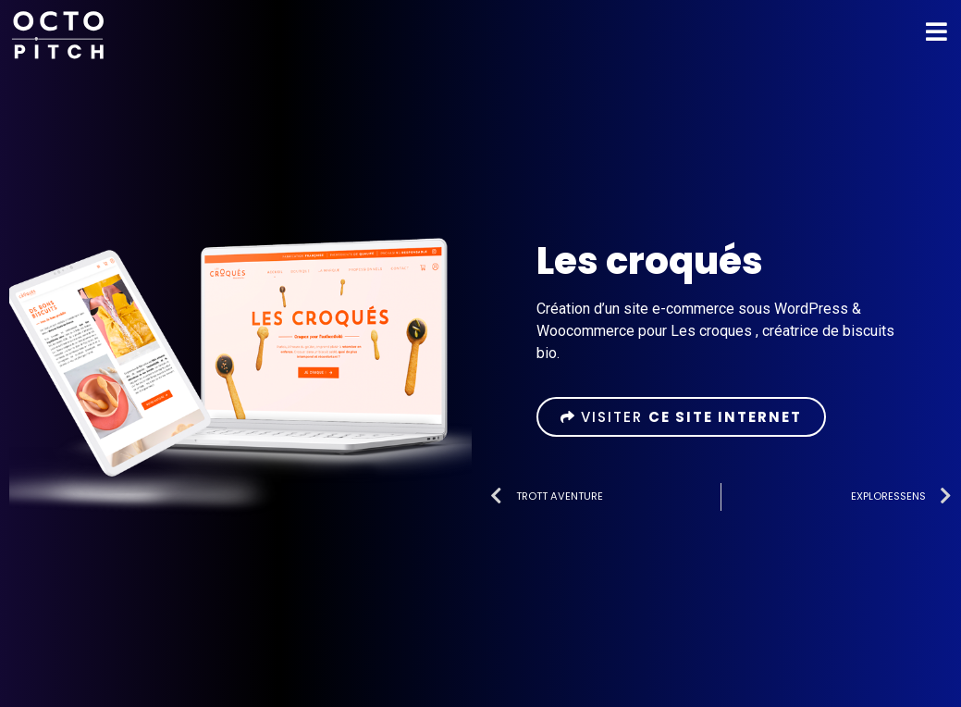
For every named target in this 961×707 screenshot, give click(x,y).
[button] (681, 417)
